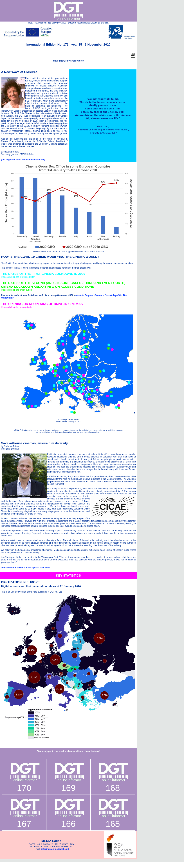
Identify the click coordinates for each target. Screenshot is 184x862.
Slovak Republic (113, 295)
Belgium (89, 295)
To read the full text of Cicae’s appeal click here (25, 567)
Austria (80, 295)
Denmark (99, 295)
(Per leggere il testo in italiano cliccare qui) (23, 159)
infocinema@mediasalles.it (55, 849)
